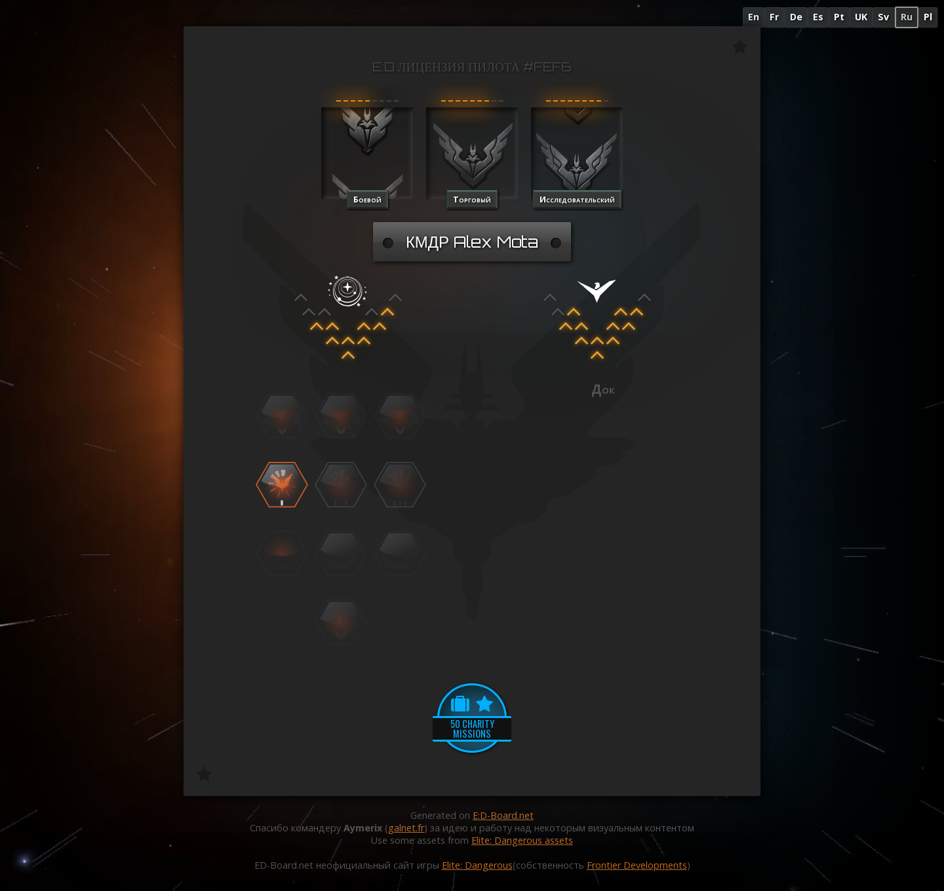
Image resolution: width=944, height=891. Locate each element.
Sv (883, 16)
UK (861, 16)
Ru (907, 16)
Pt (839, 16)
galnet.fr (406, 828)
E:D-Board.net (503, 815)
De (796, 16)
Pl (928, 16)
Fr (774, 16)
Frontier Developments (637, 865)
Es (818, 16)
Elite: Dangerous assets (522, 840)
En (753, 16)
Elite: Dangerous (477, 865)
